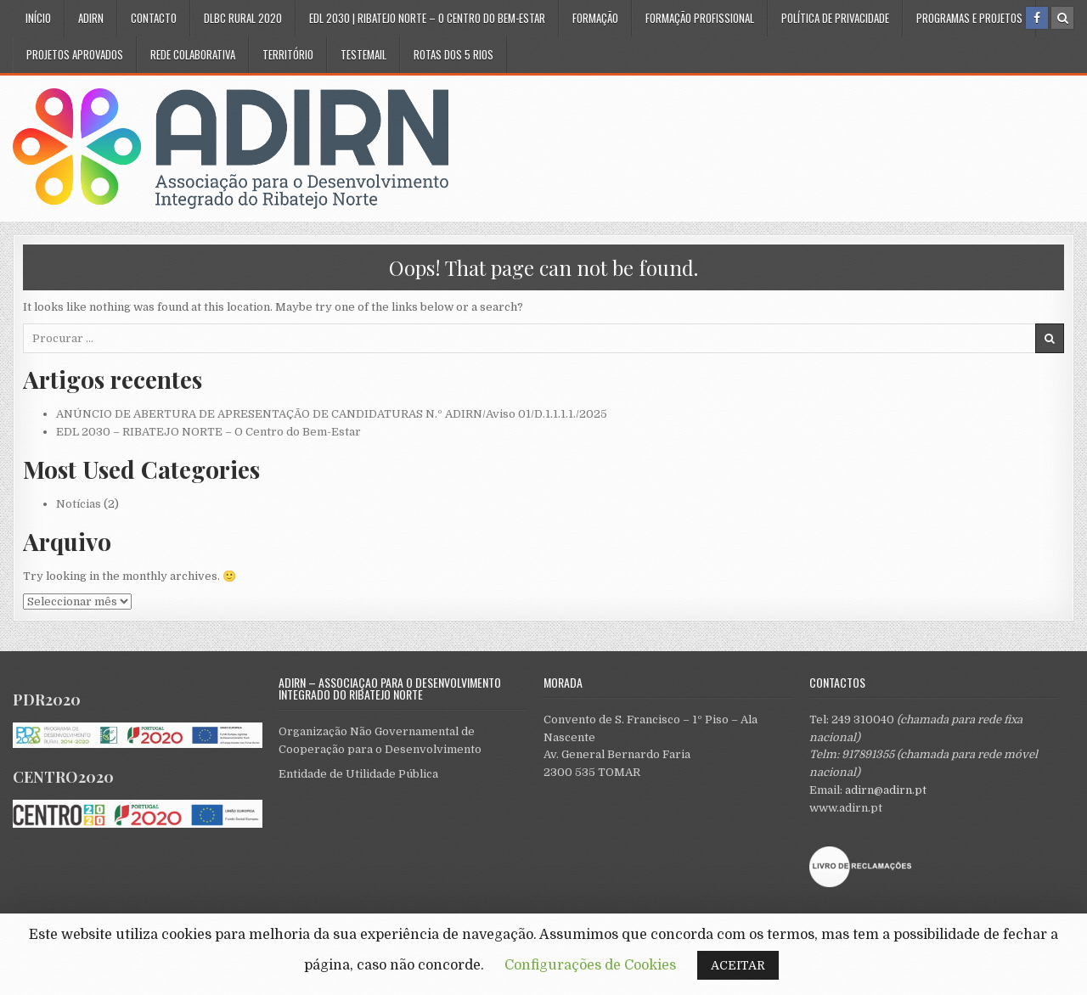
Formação (595, 17)
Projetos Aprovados (74, 54)
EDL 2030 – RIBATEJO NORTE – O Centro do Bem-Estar (208, 431)
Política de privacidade (835, 17)
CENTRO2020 (63, 777)
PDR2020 (47, 699)
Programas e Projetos (969, 17)
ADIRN (91, 17)
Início (38, 17)
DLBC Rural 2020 (243, 17)
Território (287, 54)
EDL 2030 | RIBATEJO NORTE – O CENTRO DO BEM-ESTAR (427, 17)
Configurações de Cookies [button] (590, 965)
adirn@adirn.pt (885, 790)
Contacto (154, 17)
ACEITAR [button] (738, 965)
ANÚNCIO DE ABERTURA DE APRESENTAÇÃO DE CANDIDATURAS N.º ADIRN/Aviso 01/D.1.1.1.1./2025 (331, 414)
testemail (363, 54)
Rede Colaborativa (192, 54)
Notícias (78, 504)
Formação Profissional (699, 17)
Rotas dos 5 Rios (453, 54)
